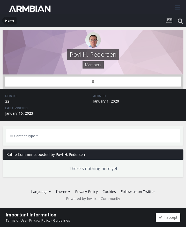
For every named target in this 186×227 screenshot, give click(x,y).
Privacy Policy (86, 191)
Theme (62, 191)
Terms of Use (16, 220)
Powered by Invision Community (93, 198)
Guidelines (61, 220)
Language (41, 191)
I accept (168, 217)
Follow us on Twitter (138, 191)
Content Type (24, 135)
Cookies (109, 191)
